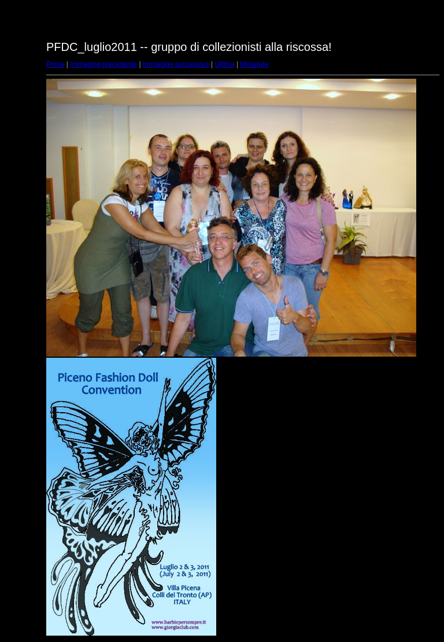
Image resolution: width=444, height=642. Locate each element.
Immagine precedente (103, 64)
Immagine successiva (176, 64)
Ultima (225, 64)
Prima (55, 64)
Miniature (254, 64)
